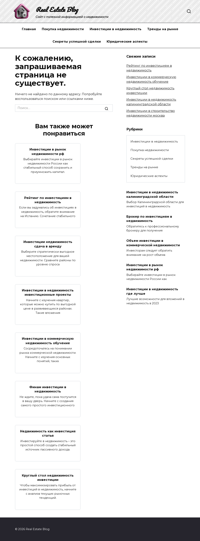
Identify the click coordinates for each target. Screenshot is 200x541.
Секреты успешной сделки (77, 41)
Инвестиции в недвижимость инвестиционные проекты (48, 292)
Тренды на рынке (162, 29)
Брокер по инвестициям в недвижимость (149, 219)
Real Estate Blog (57, 9)
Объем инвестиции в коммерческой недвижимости (153, 243)
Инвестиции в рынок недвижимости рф (47, 152)
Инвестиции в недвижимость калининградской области (152, 194)
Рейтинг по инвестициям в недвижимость (47, 200)
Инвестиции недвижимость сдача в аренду (47, 244)
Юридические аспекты (127, 41)
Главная (29, 29)
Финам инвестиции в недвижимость (47, 389)
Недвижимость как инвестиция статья (48, 433)
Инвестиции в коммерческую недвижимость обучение (48, 341)
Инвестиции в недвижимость (115, 29)
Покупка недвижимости (63, 29)
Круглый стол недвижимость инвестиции (48, 477)
